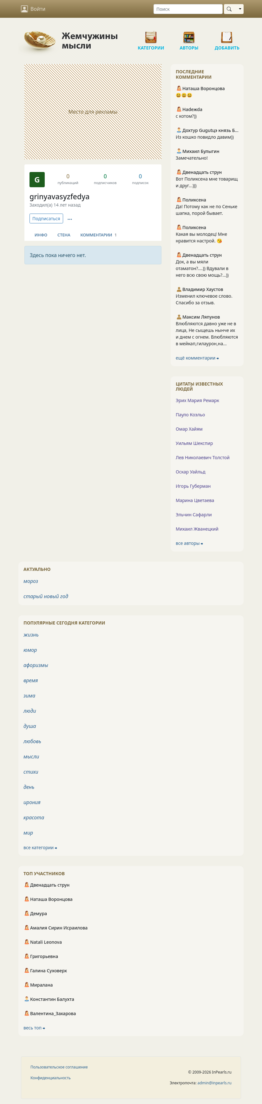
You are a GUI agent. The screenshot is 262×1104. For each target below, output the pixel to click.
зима (29, 695)
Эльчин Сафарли (194, 515)
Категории (150, 34)
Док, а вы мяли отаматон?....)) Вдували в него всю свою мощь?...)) (202, 268)
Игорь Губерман (193, 486)
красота (33, 817)
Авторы (189, 34)
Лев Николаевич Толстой (203, 457)
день (28, 786)
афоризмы (35, 665)
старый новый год (45, 596)
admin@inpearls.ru (215, 1083)
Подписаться (46, 218)
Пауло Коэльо (190, 415)
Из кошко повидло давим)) (205, 137)
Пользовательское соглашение (59, 1067)
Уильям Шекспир (194, 443)
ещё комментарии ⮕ (197, 358)
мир (28, 832)
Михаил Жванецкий (197, 529)
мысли (31, 756)
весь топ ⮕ (34, 1028)
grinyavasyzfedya (59, 197)
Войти (33, 8)
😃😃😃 (184, 95)
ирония (32, 802)
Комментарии (99, 235)
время (30, 680)
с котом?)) (186, 116)
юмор (30, 649)
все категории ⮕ (40, 847)
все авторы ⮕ (189, 543)
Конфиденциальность (50, 1078)
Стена (63, 235)
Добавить (227, 34)
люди (29, 710)
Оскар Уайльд (190, 472)
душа (29, 726)
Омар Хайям (189, 429)
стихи (30, 771)
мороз (30, 581)
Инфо (41, 235)
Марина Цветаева (195, 500)
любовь (32, 741)
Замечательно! (192, 158)
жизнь (31, 634)
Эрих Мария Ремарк (197, 400)
